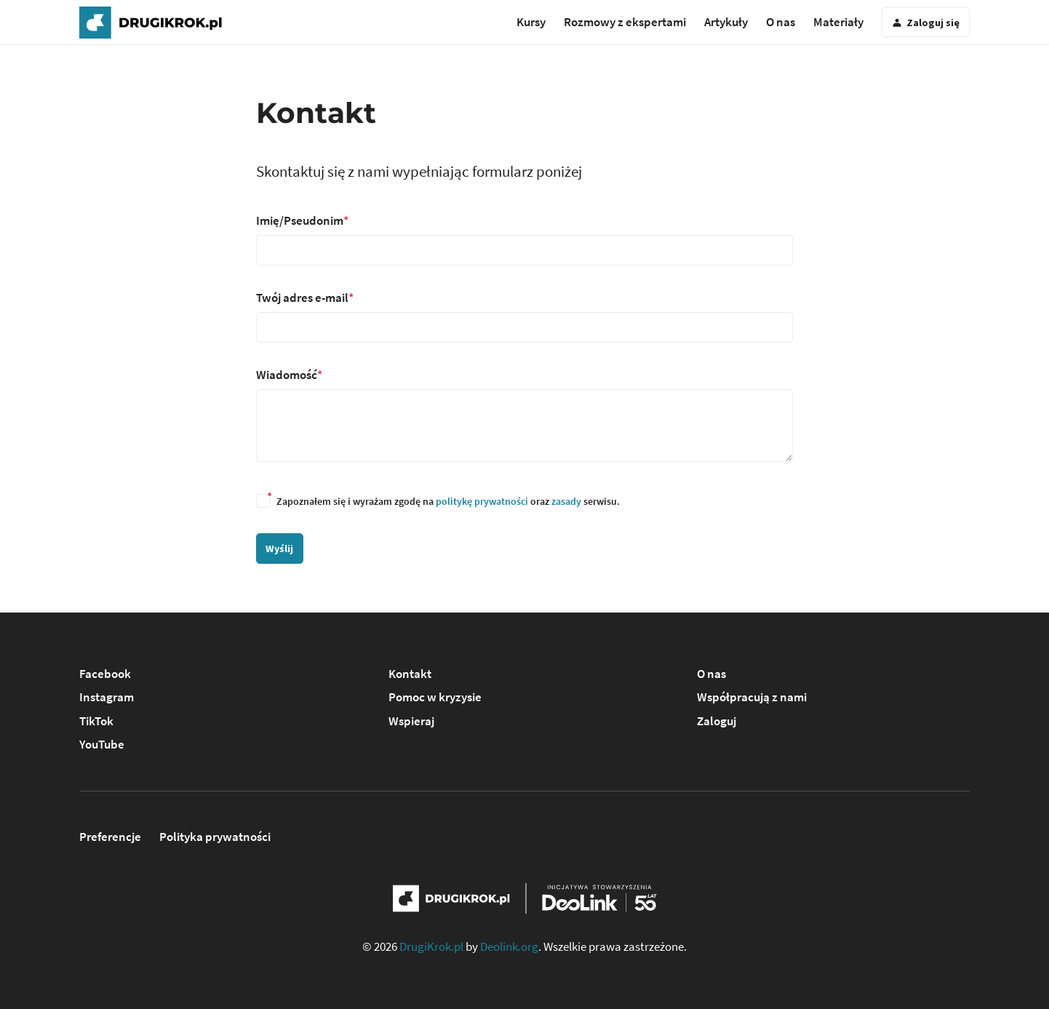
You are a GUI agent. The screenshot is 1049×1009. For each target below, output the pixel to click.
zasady (566, 501)
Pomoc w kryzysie (435, 697)
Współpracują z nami (752, 697)
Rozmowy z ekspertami (625, 22)
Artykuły (726, 22)
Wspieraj (411, 721)
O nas (780, 22)
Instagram (106, 697)
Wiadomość (286, 375)
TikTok (96, 721)
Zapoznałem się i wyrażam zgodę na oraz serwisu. (438, 501)
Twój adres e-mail (302, 298)
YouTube (101, 744)
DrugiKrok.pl (431, 946)
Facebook (105, 674)
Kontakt (409, 674)
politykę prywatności (482, 501)
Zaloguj (716, 721)
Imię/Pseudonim (299, 220)
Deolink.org (509, 946)
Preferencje (110, 837)
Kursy (531, 22)
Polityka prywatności (215, 837)
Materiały (838, 22)
